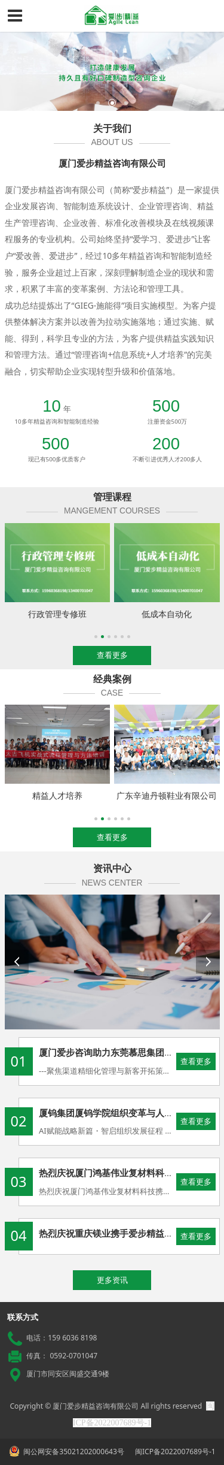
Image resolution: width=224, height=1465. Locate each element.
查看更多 (195, 1061)
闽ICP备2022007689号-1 (174, 1451)
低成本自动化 (167, 614)
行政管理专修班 (57, 614)
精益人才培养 (57, 795)
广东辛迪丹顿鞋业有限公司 (166, 795)
